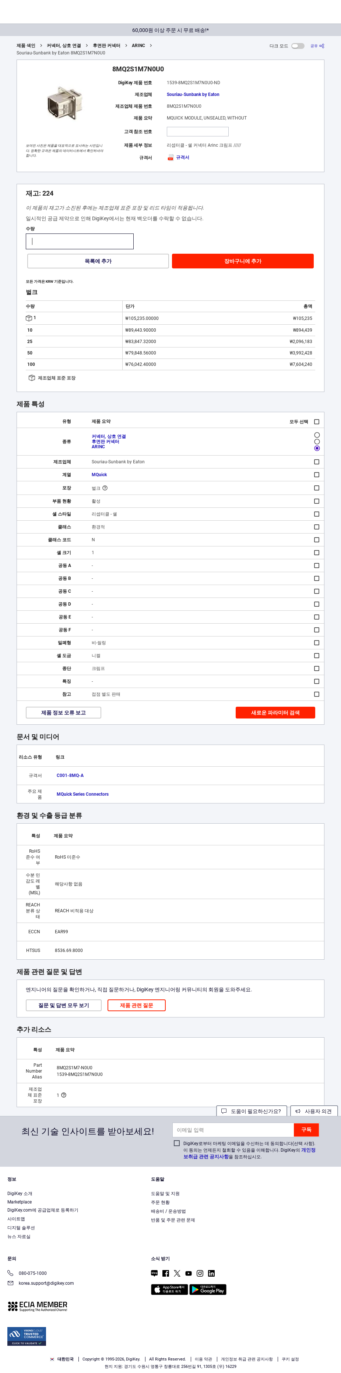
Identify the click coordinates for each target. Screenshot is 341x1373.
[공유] (317, 46)
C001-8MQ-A (70, 775)
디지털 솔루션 (21, 1227)
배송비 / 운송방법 (168, 1211)
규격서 (178, 157)
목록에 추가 (98, 261)
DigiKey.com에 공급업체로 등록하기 (42, 1210)
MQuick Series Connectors (83, 794)
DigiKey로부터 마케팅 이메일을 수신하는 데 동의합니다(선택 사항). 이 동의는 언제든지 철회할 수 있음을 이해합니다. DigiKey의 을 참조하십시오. (249, 1150)
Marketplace (19, 1202)
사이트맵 (16, 1219)
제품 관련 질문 (136, 1005)
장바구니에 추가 (242, 261)
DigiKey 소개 (19, 1193)
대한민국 (62, 1359)
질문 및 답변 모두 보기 (63, 1005)
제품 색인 (26, 45)
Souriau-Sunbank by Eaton (193, 94)
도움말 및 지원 (165, 1193)
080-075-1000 (27, 1273)
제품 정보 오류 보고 (63, 713)
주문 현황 (160, 1202)
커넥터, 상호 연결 (64, 45)
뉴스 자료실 (19, 1236)
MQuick (99, 474)
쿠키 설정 (290, 1359)
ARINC (138, 45)
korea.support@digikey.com (40, 1283)
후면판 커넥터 (106, 45)
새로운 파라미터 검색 (275, 713)
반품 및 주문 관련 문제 (173, 1220)
